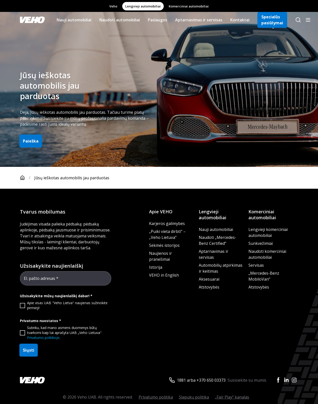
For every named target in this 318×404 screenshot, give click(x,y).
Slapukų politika (194, 397)
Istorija (155, 267)
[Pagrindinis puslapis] (27, 178)
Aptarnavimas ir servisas (198, 20)
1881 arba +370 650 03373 (201, 380)
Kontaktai (239, 20)
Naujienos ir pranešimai (160, 256)
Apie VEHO (160, 212)
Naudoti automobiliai (119, 20)
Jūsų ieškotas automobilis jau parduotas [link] (71, 178)
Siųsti (28, 350)
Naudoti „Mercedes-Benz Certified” (217, 240)
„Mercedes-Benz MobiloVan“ (263, 276)
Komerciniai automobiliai (189, 6)
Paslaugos (157, 20)
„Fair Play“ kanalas (232, 397)
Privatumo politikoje (43, 337)
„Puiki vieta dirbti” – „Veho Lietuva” (167, 234)
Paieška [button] (31, 141)
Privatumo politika (156, 397)
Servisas (256, 265)
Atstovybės (209, 287)
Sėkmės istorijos (164, 245)
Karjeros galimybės (167, 223)
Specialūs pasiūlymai (272, 20)
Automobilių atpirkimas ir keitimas (220, 268)
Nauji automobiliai (74, 20)
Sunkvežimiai (260, 243)
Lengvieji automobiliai (143, 6)
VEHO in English (164, 275)
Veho (113, 6)
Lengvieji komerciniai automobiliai (268, 232)
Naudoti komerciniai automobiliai (267, 254)
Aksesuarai (209, 279)
